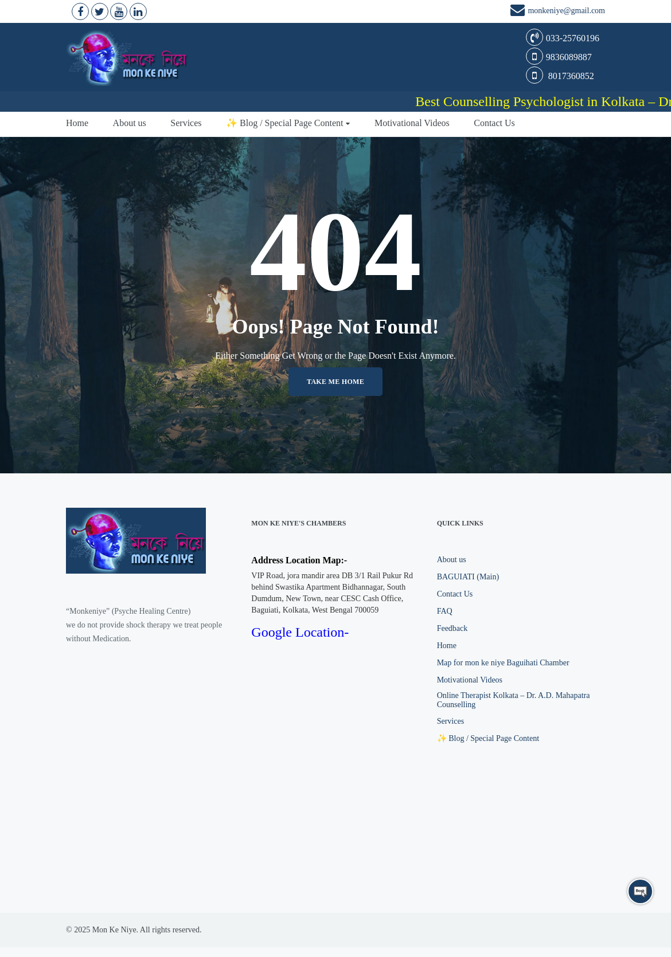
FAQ (444, 611)
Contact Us (494, 123)
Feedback (452, 628)
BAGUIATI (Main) (468, 576)
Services (185, 123)
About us (129, 123)
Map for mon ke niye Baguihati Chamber (503, 662)
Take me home (335, 382)
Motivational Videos (412, 123)
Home (77, 123)
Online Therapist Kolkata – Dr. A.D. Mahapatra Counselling (513, 700)
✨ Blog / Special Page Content (284, 123)
